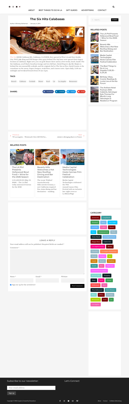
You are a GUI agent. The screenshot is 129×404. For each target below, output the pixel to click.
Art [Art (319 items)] (110, 256)
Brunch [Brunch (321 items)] (102, 261)
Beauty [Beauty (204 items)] (112, 227)
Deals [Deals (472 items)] (101, 280)
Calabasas (23, 81)
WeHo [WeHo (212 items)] (114, 232)
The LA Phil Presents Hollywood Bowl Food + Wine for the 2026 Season (20, 172)
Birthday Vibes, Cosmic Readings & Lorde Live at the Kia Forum (108, 80)
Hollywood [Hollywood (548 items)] (95, 285)
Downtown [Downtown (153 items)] (95, 217)
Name (13, 276)
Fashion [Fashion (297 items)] (102, 256)
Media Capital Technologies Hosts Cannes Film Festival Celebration (72, 172)
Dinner (40, 81)
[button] (113, 6)
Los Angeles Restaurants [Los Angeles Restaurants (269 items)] (109, 251)
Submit (114, 19)
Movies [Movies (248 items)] (110, 246)
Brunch (13, 81)
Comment (14, 247)
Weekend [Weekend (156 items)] (95, 222)
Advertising (87, 10)
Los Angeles (62, 81)
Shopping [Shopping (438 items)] (107, 275)
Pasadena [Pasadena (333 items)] (111, 261)
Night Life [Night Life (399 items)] (110, 266)
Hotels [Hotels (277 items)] (94, 256)
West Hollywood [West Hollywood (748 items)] (97, 290)
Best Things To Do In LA (50, 10)
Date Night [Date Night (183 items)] (112, 222)
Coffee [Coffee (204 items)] (103, 227)
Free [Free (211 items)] (93, 232)
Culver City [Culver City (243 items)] (107, 241)
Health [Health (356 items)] (94, 266)
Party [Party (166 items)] (103, 222)
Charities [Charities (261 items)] (95, 251)
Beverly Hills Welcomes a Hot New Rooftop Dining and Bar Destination (45, 172)
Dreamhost (32, 401)
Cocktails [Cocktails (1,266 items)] (110, 295)
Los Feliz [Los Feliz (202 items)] (95, 227)
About (31, 10)
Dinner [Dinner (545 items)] (109, 280)
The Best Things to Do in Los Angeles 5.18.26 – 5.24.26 (108, 69)
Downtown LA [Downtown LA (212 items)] (103, 232)
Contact (102, 10)
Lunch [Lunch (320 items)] (94, 261)
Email (38, 276)
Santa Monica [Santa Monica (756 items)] (110, 290)
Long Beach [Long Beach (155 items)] (106, 217)
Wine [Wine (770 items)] (93, 295)
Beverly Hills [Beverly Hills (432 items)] (96, 275)
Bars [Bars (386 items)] (101, 266)
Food (48, 81)
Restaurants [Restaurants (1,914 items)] (95, 299)
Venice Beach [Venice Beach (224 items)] (96, 237)
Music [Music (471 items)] (94, 280)
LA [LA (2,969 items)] (111, 299)
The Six (13, 57)
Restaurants (73, 81)
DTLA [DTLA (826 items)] (101, 295)
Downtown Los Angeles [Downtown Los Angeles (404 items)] (99, 270)
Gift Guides (71, 10)
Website (64, 276)
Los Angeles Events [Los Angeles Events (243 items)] (98, 246)
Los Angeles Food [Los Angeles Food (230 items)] (109, 237)
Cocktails (32, 81)
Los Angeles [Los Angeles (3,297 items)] (95, 304)
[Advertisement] (47, 114)
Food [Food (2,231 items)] (104, 299)
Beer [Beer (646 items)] (104, 285)
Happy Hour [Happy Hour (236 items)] (96, 241)
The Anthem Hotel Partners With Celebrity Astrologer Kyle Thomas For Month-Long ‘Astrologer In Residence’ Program (108, 94)
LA (54, 81)
